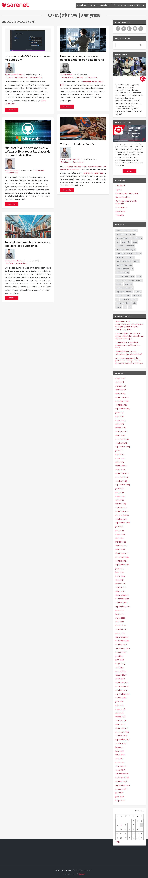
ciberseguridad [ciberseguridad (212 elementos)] (122, 234)
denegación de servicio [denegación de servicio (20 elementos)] (125, 246)
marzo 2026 (120, 386)
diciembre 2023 (122, 473)
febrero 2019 (120, 675)
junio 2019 (119, 660)
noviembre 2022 (122, 515)
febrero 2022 (120, 546)
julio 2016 (119, 793)
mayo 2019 (120, 663)
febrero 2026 (120, 390)
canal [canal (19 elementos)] (135, 230)
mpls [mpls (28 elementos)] (132, 276)
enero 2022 (120, 549)
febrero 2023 (120, 508)
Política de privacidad (71, 870)
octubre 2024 (121, 443)
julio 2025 (119, 412)
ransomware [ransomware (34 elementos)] (121, 280)
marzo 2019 (120, 671)
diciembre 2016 (121, 774)
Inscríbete (129, 171)
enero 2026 (120, 393)
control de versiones (92, 173)
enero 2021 (120, 591)
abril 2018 (119, 713)
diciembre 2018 (121, 682)
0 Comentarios (12, 173)
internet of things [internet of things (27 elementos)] (122, 269)
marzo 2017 (120, 762)
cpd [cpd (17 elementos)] (117, 242)
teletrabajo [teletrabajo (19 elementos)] (137, 295)
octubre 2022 (121, 519)
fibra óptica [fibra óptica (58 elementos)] (120, 253)
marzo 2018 (120, 717)
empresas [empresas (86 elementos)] (120, 250)
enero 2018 (120, 724)
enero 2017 (120, 770)
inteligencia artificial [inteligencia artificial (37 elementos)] (123, 261)
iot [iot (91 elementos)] (132, 269)
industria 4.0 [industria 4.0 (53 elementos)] (129, 257)
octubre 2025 (121, 405)
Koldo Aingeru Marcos (14, 75)
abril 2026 (119, 382)
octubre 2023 (121, 481)
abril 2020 (119, 622)
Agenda (93, 5)
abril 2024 (119, 462)
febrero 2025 (120, 431)
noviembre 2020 (122, 599)
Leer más (11, 110)
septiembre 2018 (122, 694)
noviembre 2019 (122, 641)
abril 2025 (119, 424)
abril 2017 (119, 759)
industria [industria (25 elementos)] (119, 257)
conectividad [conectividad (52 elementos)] (137, 238)
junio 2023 (119, 492)
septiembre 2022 (122, 523)
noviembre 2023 (122, 477)
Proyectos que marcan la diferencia (129, 5)
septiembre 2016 (122, 785)
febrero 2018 (120, 720)
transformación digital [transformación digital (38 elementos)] (129, 299)
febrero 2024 (120, 466)
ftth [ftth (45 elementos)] (136, 253)
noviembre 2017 (122, 732)
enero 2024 (120, 470)
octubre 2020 (121, 603)
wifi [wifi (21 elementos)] (130, 307)
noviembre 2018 (122, 686)
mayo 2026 (120, 378)
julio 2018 (119, 701)
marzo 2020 (120, 625)
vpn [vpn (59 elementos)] (125, 307)
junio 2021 (119, 572)
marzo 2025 (120, 428)
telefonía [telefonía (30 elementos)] (127, 295)
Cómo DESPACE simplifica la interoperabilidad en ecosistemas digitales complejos (129, 336)
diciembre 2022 (122, 511)
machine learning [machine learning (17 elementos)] (122, 273)
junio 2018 (119, 705)
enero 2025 (120, 435)
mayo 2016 (120, 800)
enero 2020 (120, 633)
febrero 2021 (120, 587)
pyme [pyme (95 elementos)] (139, 276)
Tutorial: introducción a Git (78, 144)
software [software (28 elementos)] (138, 292)
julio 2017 (119, 747)
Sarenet (82, 874)
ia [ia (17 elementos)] (140, 253)
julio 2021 (119, 568)
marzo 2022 (120, 542)
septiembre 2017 (122, 740)
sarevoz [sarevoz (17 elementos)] (119, 284)
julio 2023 (119, 489)
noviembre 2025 (122, 401)
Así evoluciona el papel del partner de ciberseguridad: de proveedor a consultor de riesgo (129, 360)
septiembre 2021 (122, 565)
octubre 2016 (121, 781)
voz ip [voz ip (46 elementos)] (118, 307)
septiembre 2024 (122, 447)
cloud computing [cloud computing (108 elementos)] (123, 238)
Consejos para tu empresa (16, 77)
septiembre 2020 (122, 606)
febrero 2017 (120, 766)
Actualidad (81, 5)
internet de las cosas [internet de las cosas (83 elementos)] (124, 265)
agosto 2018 (120, 698)
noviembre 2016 (122, 778)
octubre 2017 (121, 736)
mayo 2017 (120, 755)
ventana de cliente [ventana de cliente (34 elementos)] (123, 303)
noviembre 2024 (122, 439)
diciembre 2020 (122, 595)
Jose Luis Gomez (12, 170)
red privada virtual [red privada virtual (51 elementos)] (135, 280)
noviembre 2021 (122, 557)
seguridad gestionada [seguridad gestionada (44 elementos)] (124, 288)
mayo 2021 (120, 576)
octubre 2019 (121, 644)
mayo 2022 (120, 534)
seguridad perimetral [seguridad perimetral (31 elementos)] (124, 292)
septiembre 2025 (122, 409)
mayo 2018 (120, 709)
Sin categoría (120, 207)
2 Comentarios (36, 77)
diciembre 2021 (121, 553)
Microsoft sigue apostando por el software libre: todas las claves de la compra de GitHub (28, 151)
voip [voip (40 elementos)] (134, 303)
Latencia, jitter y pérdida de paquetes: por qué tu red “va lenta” (127, 345)
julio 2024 (119, 450)
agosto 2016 (120, 789)
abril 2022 (119, 538)
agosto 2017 (120, 743)
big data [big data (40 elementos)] (128, 230)
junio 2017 (119, 751)
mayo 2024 (120, 458)
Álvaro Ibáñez (66, 75)
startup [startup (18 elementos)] (119, 295)
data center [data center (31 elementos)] (126, 242)
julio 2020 (119, 610)
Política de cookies (86, 870)
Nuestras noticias (122, 197)
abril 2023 (119, 500)
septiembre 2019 (122, 648)
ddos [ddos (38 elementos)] (135, 242)
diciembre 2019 (121, 637)
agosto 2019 (120, 652)
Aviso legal (59, 870)
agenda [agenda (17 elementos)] (119, 230)
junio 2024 (119, 454)
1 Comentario (21, 263)
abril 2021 (119, 580)
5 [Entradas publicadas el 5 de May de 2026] (121, 825)
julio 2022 (119, 527)
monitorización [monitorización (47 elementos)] (122, 276)
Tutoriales (10, 263)
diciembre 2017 (121, 728)
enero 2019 (120, 679)
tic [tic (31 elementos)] (117, 299)
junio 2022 (119, 530)
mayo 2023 (120, 496)
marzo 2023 (120, 504)
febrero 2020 (120, 629)
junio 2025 (119, 416)
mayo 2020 (120, 618)
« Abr (117, 842)
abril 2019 (119, 667)
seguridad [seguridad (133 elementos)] (128, 284)
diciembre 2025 (122, 397)
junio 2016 (119, 797)
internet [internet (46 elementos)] (136, 261)
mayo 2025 (120, 420)
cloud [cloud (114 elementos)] (132, 234)
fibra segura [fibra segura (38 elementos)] (130, 250)
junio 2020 (119, 614)
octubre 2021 (121, 561)
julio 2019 (119, 656)
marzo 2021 (120, 584)
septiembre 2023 (122, 485)
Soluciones (105, 5)
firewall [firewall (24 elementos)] (130, 253)
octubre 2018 (121, 690)
